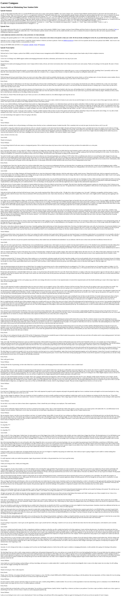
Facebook (25, 44)
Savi (116, 29)
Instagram (42, 44)
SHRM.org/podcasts (68, 40)
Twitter (35, 44)
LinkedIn (31, 44)
